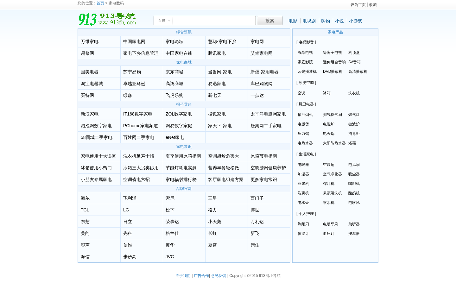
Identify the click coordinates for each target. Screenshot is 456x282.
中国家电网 (134, 41)
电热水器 (305, 143)
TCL (85, 209)
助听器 (354, 224)
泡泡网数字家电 (96, 125)
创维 (127, 245)
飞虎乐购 (174, 95)
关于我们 (183, 275)
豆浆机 (303, 183)
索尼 (170, 198)
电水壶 (303, 202)
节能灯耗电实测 (181, 167)
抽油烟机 (305, 114)
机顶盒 (354, 52)
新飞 (254, 233)
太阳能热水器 (334, 143)
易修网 (87, 53)
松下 (170, 209)
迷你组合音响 (334, 62)
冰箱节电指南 (263, 156)
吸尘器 (354, 174)
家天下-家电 (220, 125)
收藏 (373, 5)
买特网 (87, 95)
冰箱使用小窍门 (96, 167)
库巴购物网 (261, 83)
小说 (339, 20)
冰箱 (327, 93)
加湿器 (303, 174)
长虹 (212, 233)
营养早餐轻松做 (223, 167)
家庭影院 (305, 62)
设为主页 (358, 5)
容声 (85, 245)
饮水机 (328, 202)
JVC (170, 256)
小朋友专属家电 (96, 179)
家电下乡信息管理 (141, 53)
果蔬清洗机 (332, 193)
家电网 (257, 41)
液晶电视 (305, 52)
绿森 (127, 95)
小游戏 (355, 20)
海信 (85, 256)
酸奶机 (354, 193)
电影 (292, 20)
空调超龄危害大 (223, 156)
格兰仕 (172, 233)
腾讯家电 (217, 53)
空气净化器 (332, 174)
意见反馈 (218, 275)
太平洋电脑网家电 (268, 113)
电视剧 (309, 20)
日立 (127, 221)
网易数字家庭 (179, 125)
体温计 (303, 233)
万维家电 (89, 41)
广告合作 (201, 275)
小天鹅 (214, 221)
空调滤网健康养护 (268, 167)
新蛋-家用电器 (264, 71)
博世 (254, 209)
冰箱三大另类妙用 (141, 167)
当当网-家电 (220, 71)
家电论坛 (174, 41)
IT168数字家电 (137, 113)
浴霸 (352, 143)
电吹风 (354, 202)
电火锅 (328, 133)
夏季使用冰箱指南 (183, 156)
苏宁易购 (132, 71)
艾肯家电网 (261, 53)
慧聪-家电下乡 (222, 41)
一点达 (257, 95)
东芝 (85, 221)
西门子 (257, 198)
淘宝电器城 (92, 83)
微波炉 (354, 124)
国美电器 (89, 71)
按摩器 (354, 233)
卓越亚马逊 (134, 83)
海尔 (85, 198)
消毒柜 (354, 133)
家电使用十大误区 (98, 156)
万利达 (257, 221)
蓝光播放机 (307, 71)
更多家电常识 (263, 179)
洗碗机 (303, 193)
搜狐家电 (217, 113)
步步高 (129, 256)
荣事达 (172, 221)
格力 (212, 209)
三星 (212, 198)
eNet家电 (175, 137)
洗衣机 (354, 93)
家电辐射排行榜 (181, 179)
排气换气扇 (332, 114)
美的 (85, 233)
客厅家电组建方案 (226, 179)
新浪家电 (89, 113)
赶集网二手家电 (266, 125)
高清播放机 (357, 71)
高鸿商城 (174, 83)
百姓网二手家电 (138, 137)
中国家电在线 (179, 53)
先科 (127, 233)
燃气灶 (354, 114)
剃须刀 (303, 224)
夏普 (212, 245)
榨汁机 (328, 183)
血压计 (328, 233)
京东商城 (174, 71)
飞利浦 (129, 198)
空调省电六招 (136, 179)
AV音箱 (354, 62)
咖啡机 (354, 183)
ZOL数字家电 (179, 113)
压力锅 (303, 133)
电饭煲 (303, 124)
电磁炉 (328, 124)
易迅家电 (217, 83)
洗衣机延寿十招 (138, 156)
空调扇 (328, 164)
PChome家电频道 (140, 125)
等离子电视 (332, 52)
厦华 (170, 245)
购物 (325, 20)
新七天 (214, 95)
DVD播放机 (332, 71)
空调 (301, 93)
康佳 (254, 245)
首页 (100, 3)
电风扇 (354, 164)
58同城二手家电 (96, 137)
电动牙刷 (330, 224)
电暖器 (303, 164)
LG (126, 209)
